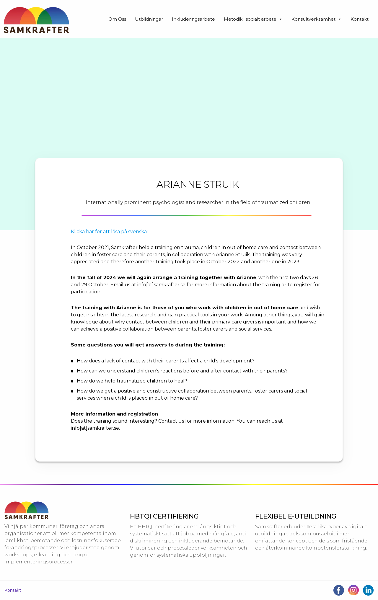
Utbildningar (149, 19)
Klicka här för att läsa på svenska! (109, 231)
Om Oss (117, 19)
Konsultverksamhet (316, 19)
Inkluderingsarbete (193, 19)
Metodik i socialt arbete (253, 19)
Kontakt (360, 19)
